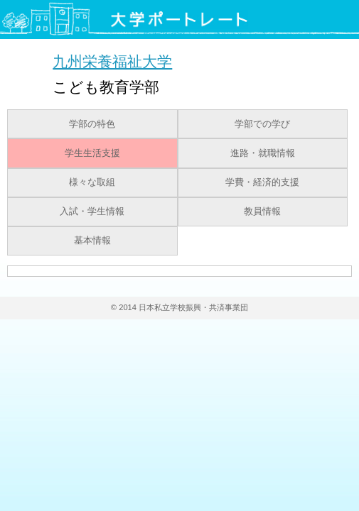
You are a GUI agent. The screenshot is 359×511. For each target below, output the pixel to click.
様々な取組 (92, 182)
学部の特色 (92, 124)
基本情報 (92, 241)
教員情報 (262, 211)
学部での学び (262, 124)
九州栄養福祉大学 (112, 61)
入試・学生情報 (92, 211)
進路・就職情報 (262, 153)
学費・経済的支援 (262, 182)
